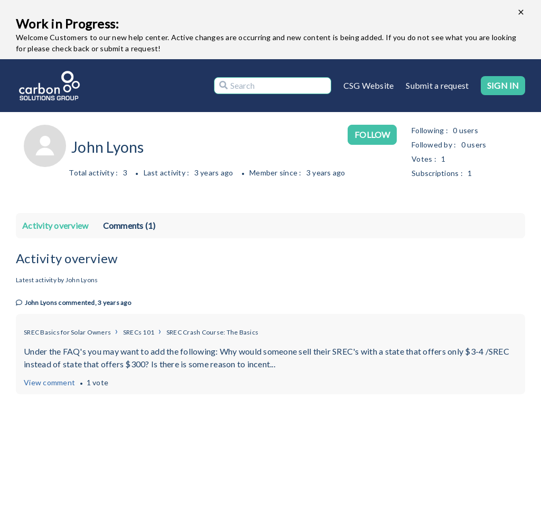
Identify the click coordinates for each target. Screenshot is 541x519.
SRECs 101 (138, 332)
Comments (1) (129, 225)
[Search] (272, 85)
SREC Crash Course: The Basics (212, 332)
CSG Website (368, 85)
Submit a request (437, 85)
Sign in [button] (503, 85)
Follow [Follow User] (372, 134)
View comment (49, 382)
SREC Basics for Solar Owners (67, 332)
